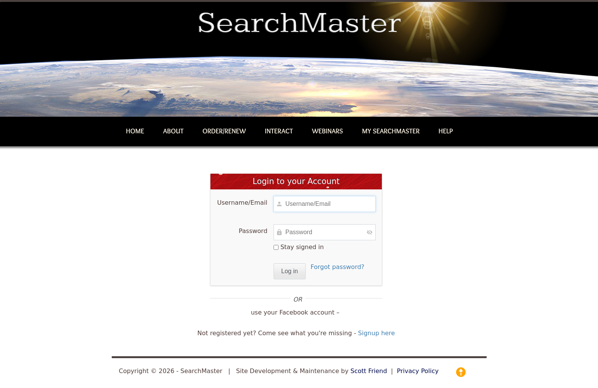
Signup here (376, 333)
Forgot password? (337, 267)
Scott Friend (368, 371)
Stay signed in (299, 247)
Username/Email (242, 202)
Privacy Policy (417, 371)
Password (253, 231)
